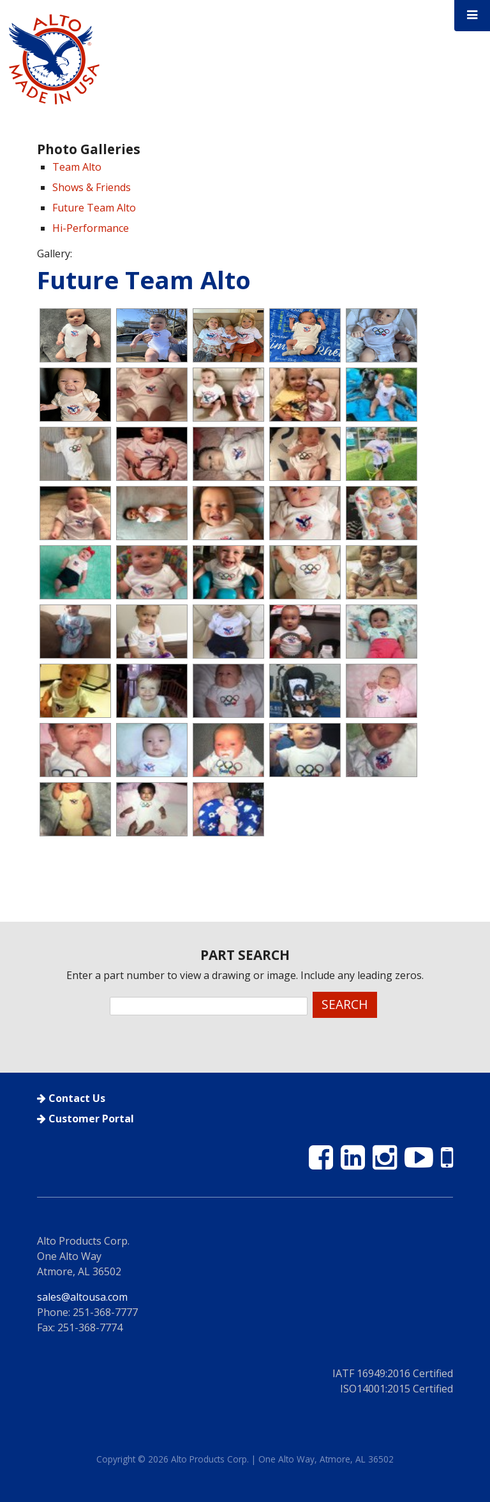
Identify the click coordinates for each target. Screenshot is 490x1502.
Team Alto (76, 167)
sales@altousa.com (82, 1297)
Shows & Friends (91, 187)
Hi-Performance (90, 228)
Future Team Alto (94, 208)
